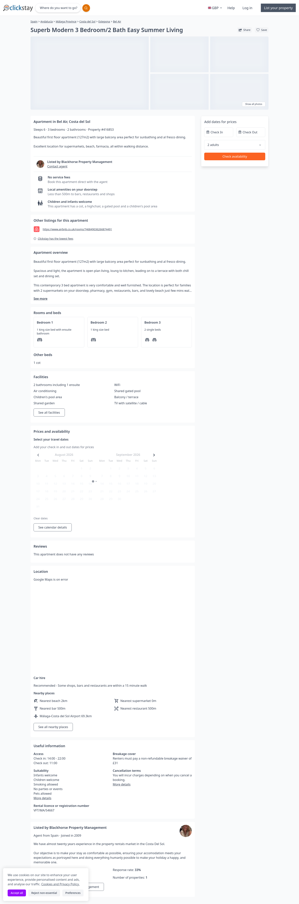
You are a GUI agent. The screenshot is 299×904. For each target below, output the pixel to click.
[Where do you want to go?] (58, 8)
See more (40, 298)
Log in (247, 8)
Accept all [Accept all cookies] (17, 893)
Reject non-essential (44, 893)
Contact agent (57, 166)
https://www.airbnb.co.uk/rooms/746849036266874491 (77, 229)
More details (42, 798)
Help (231, 8)
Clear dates (41, 518)
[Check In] (218, 132)
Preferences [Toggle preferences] (72, 893)
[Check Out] (250, 132)
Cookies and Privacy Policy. (60, 884)
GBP (215, 8)
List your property (278, 8)
